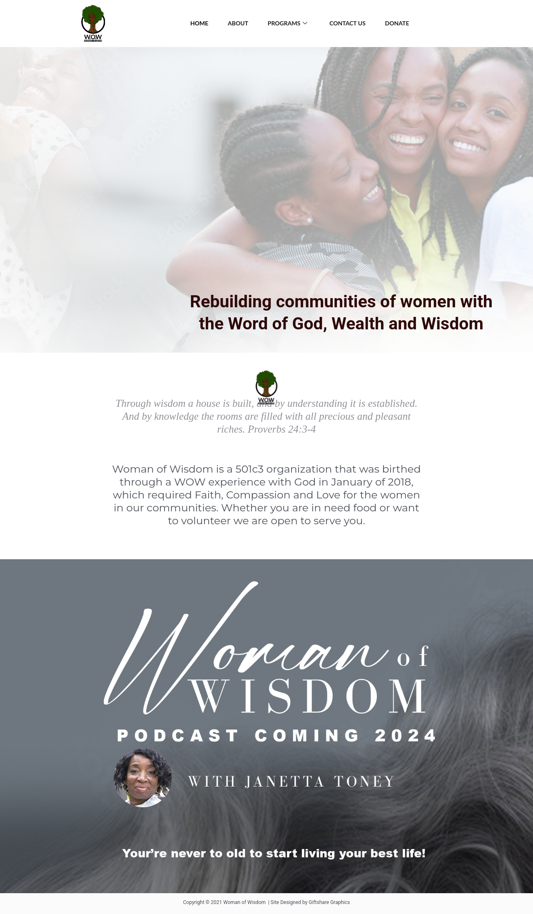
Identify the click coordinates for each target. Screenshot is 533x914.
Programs (288, 23)
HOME (196, 23)
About (237, 23)
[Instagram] (491, 23)
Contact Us (349, 23)
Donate (400, 23)
